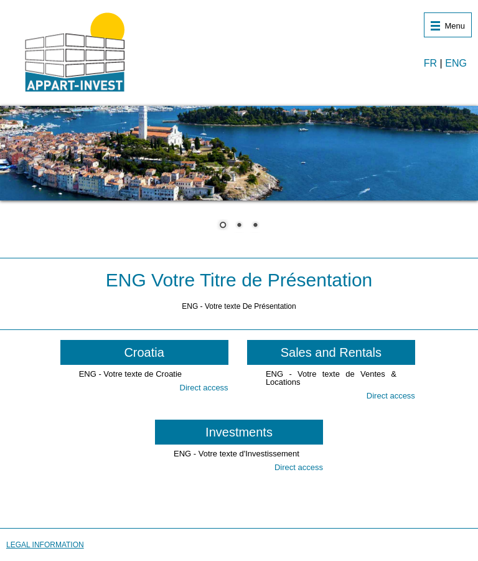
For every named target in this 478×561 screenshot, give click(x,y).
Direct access (204, 387)
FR (430, 63)
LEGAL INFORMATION (45, 545)
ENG (456, 63)
